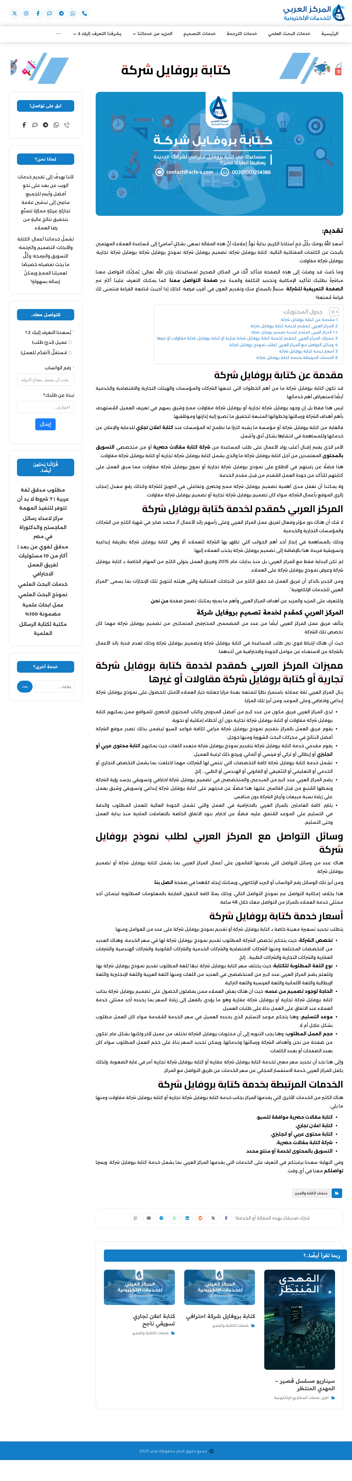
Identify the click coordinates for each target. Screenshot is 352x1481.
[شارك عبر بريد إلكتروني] (142, 1219)
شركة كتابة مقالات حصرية (181, 447)
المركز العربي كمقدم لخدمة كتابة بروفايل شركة (292, 326)
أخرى (325, 1398)
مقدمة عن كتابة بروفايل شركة (308, 320)
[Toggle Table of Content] (331, 312)
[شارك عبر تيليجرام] (158, 1219)
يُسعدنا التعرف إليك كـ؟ (48, 333)
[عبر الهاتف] (84, 13)
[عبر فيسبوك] (38, 13)
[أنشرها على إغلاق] (219, 1219)
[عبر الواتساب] (56, 126)
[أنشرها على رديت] (204, 1219)
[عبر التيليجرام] (61, 13)
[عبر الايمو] (49, 13)
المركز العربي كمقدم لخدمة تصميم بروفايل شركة (291, 333)
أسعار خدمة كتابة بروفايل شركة (306, 352)
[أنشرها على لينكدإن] (189, 1219)
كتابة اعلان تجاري (154, 428)
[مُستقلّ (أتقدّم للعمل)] (70, 353)
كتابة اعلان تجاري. (314, 1126)
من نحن (159, 601)
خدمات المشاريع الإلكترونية (297, 1398)
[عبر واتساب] (73, 13)
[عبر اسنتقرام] (26, 13)
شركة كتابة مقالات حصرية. (304, 1143)
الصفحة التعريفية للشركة (314, 289)
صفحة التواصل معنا (194, 281)
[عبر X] (14, 13)
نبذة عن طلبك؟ (58, 395)
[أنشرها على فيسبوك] (235, 1219)
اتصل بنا (164, 883)
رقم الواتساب (58, 368)
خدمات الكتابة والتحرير (311, 1194)
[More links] (58, 34)
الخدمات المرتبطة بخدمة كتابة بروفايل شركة (295, 358)
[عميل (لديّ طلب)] (70, 343)
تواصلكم (333, 1171)
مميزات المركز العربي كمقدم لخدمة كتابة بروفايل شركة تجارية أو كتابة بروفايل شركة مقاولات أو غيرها (245, 339)
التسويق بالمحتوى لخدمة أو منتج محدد (290, 1151)
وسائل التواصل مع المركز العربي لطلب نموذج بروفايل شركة (281, 345)
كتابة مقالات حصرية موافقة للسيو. (294, 1118)
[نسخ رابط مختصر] (127, 1219)
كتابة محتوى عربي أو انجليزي (302, 1134)
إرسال (45, 425)
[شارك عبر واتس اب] (173, 1219)
